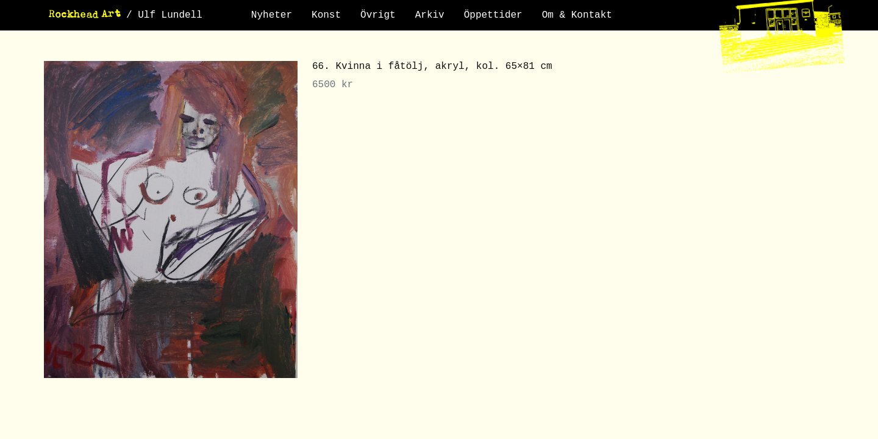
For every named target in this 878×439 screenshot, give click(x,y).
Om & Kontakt (577, 15)
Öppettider (493, 15)
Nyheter (271, 15)
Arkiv (429, 15)
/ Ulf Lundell (164, 15)
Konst (326, 15)
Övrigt (378, 15)
